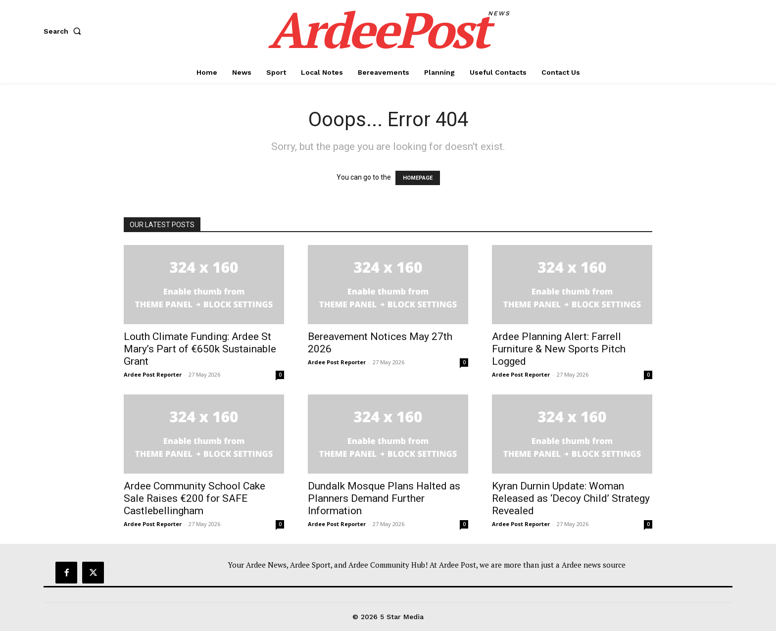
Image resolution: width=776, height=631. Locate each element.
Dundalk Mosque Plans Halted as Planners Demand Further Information (384, 498)
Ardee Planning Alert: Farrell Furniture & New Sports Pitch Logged (559, 349)
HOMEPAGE (418, 178)
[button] (64, 31)
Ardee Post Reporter (153, 374)
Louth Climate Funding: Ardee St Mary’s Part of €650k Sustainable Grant (200, 349)
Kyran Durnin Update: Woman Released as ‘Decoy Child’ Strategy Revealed (571, 498)
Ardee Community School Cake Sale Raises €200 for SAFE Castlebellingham (194, 498)
